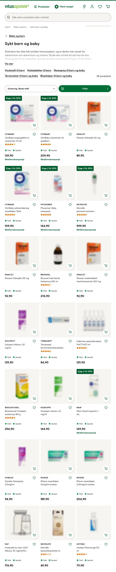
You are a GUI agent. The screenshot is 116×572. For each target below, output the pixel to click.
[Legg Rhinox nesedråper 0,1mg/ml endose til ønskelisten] (70, 478)
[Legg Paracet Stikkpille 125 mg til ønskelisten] (34, 275)
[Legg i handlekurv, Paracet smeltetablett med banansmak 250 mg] (106, 265)
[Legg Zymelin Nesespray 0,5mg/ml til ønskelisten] (34, 478)
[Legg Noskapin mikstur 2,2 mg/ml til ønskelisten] (70, 407)
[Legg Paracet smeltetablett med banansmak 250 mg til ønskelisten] (106, 275)
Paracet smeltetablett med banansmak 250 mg (89, 280)
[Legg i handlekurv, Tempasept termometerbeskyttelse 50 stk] (70, 332)
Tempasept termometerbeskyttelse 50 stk (52, 346)
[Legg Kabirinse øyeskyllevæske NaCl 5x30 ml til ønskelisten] (106, 341)
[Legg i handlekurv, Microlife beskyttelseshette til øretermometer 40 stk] (70, 535)
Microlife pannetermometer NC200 (85, 210)
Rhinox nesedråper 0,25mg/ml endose (86, 483)
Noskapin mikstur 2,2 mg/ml (51, 413)
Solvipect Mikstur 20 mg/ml (15, 346)
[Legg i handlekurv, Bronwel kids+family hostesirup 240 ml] (70, 265)
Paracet (81, 134)
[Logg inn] (92, 6)
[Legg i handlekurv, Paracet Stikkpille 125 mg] (34, 265)
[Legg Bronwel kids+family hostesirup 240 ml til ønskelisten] (70, 275)
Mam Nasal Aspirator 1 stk (87, 413)
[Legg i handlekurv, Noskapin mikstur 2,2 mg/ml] (70, 398)
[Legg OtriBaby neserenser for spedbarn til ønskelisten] (70, 134)
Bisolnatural (12, 407)
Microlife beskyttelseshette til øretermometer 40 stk (51, 549)
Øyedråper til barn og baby (56, 75)
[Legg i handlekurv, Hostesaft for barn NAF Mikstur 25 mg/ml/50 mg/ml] (34, 535)
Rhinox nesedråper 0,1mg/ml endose (50, 483)
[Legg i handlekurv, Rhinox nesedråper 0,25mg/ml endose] (106, 468)
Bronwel (45, 274)
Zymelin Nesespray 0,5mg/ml (14, 483)
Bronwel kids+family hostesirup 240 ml (50, 280)
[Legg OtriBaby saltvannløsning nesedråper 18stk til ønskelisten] (34, 204)
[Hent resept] (64, 6)
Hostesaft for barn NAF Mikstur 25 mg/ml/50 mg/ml (16, 549)
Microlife (82, 204)
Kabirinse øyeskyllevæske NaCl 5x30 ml (89, 343)
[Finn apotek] (84, 6)
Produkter (44, 6)
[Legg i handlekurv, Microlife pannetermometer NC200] (106, 195)
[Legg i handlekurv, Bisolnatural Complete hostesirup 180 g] (34, 398)
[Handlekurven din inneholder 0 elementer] (108, 6)
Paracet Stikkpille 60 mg (88, 137)
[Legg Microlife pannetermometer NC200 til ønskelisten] (106, 204)
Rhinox (44, 477)
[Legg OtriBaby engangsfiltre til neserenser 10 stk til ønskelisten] (34, 134)
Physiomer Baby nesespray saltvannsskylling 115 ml (52, 210)
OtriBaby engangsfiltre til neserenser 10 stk (17, 139)
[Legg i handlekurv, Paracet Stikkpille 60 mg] (106, 125)
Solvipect (10, 341)
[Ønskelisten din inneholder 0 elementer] (100, 6)
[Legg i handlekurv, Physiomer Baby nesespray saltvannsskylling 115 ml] (70, 195)
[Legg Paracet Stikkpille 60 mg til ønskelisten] (106, 134)
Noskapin (46, 407)
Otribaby (9, 134)
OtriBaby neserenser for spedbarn (52, 139)
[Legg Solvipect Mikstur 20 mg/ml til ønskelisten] (34, 341)
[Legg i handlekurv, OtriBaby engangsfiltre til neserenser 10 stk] (34, 125)
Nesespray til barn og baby (69, 70)
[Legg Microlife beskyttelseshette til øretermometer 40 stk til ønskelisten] (70, 544)
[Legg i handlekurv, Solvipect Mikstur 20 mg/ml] (34, 332)
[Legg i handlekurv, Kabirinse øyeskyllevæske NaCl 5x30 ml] (106, 332)
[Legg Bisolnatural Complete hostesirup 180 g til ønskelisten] (34, 407)
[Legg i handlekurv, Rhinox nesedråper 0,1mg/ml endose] (70, 468)
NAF (8, 544)
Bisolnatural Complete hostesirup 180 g (15, 413)
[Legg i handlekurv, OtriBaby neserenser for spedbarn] (70, 125)
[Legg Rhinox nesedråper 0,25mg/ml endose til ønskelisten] (106, 478)
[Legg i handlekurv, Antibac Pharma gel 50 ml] (106, 535)
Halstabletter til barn (39, 70)
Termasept (46, 341)
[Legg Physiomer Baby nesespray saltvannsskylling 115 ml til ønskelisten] (70, 204)
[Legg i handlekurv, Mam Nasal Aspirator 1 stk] (106, 398)
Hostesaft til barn (15, 70)
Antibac (81, 544)
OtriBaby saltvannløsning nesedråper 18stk (17, 210)
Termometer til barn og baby (21, 75)
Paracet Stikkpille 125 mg (17, 278)
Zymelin (9, 477)
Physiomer (46, 204)
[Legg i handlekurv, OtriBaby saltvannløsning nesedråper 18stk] (34, 195)
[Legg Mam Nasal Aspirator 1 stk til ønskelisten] (106, 407)
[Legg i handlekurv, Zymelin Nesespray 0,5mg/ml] (34, 468)
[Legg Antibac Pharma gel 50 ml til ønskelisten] (106, 544)
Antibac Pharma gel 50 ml (88, 549)
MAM (80, 407)
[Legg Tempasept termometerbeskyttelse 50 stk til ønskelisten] (70, 341)
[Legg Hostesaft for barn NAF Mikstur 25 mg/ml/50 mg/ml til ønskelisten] (34, 544)
